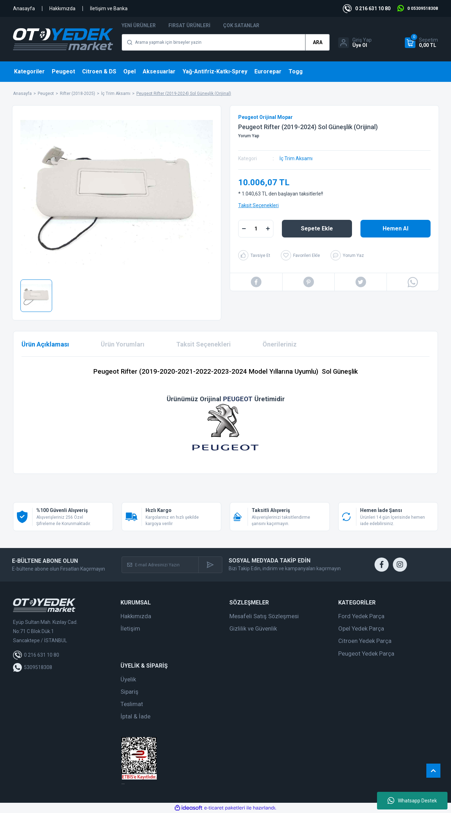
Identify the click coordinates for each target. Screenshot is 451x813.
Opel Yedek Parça (361, 628)
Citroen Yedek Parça (364, 640)
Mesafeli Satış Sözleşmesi (264, 616)
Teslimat (132, 703)
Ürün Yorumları (122, 344)
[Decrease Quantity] (244, 228)
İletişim (130, 628)
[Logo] (63, 39)
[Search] (226, 42)
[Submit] (210, 565)
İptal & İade (135, 716)
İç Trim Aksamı (296, 158)
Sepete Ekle (317, 228)
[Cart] (421, 42)
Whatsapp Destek (412, 801)
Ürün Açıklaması (45, 344)
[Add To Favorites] (300, 255)
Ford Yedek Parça (361, 616)
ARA (317, 42)
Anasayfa (24, 8)
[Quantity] (255, 228)
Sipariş (129, 691)
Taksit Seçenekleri (258, 205)
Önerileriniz (279, 344)
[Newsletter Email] (160, 565)
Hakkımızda (62, 8)
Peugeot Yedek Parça (366, 653)
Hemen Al (395, 228)
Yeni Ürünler (139, 25)
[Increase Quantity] (267, 228)
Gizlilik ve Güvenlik (253, 628)
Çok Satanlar (241, 25)
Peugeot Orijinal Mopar (265, 117)
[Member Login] (355, 42)
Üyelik (128, 679)
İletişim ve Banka (109, 8)
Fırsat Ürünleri (189, 25)
